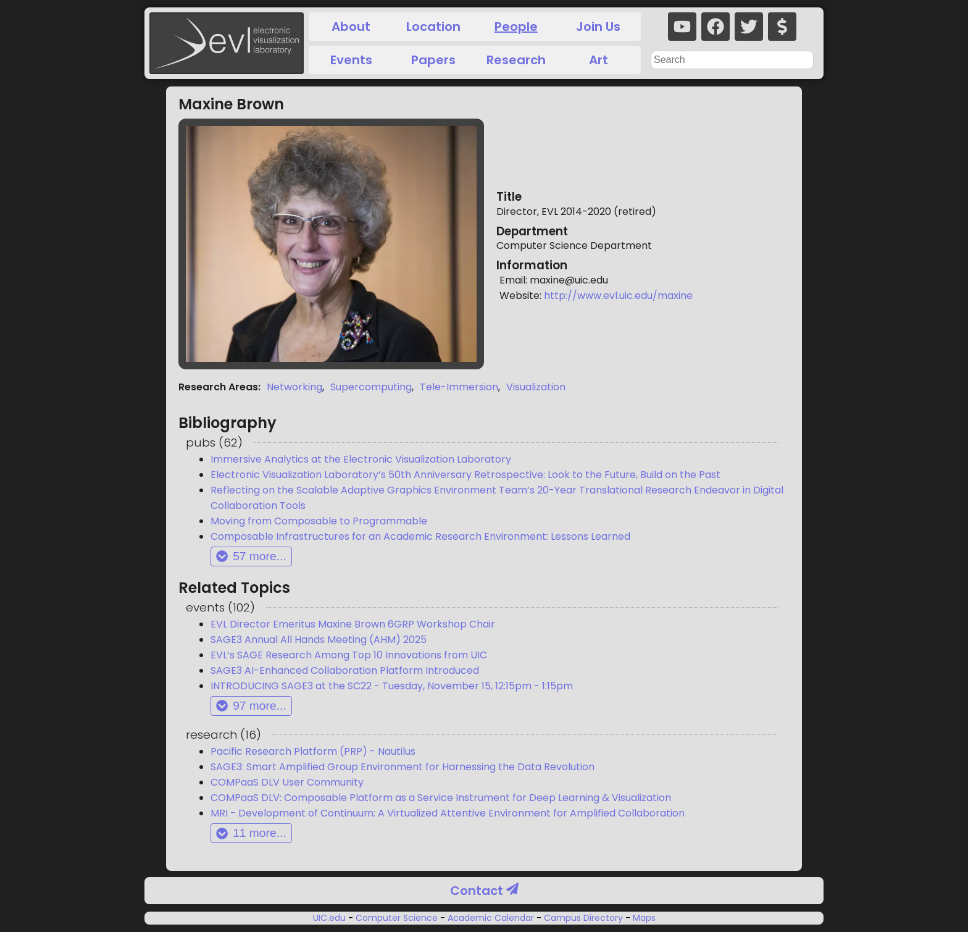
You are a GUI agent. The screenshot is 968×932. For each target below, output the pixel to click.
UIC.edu (330, 918)
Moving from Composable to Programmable (319, 521)
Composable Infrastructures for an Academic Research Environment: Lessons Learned (420, 536)
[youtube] (682, 26)
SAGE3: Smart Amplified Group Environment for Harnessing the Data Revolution (403, 767)
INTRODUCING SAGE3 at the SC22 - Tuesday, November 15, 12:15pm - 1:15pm (392, 686)
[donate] (782, 26)
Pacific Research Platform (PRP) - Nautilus (313, 751)
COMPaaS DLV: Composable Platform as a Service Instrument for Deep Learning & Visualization (441, 798)
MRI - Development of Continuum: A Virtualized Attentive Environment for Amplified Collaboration (448, 813)
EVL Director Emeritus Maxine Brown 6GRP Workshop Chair (353, 624)
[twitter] (749, 26)
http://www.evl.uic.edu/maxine (618, 295)
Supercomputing (371, 387)
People (516, 26)
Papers (433, 60)
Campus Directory (583, 918)
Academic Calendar (490, 918)
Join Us (598, 26)
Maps (643, 918)
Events (351, 60)
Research (516, 60)
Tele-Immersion (459, 387)
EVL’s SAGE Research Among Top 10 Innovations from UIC (349, 655)
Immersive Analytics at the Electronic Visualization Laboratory (361, 459)
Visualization (535, 387)
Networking (294, 387)
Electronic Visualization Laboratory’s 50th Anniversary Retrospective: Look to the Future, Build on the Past (465, 475)
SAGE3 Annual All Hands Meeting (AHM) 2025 (319, 639)
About (351, 26)
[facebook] (715, 26)
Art (598, 60)
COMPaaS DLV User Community (287, 782)
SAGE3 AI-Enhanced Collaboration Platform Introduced (345, 670)
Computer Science (396, 918)
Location (433, 26)
